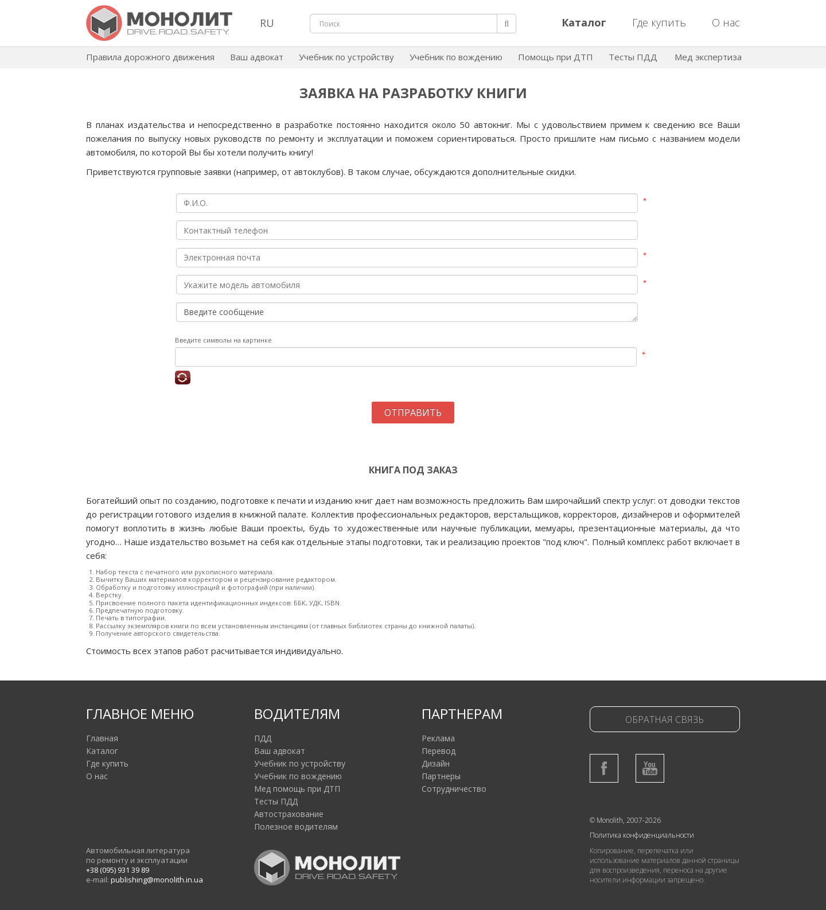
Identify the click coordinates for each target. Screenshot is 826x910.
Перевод (438, 750)
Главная (102, 738)
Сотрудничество (454, 788)
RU (267, 23)
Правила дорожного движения (150, 57)
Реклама (438, 738)
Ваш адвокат (256, 57)
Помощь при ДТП (555, 57)
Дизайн (436, 763)
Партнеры (441, 776)
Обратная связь (664, 719)
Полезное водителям (296, 826)
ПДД (262, 738)
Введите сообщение (407, 312)
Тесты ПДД (633, 57)
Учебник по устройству (346, 57)
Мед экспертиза (708, 57)
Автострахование (289, 813)
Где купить (659, 22)
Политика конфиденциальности (642, 835)
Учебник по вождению (456, 57)
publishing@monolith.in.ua (157, 879)
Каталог (102, 750)
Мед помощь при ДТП (297, 788)
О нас (726, 22)
